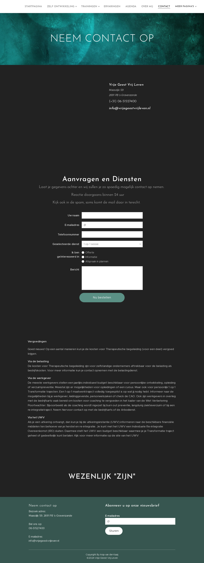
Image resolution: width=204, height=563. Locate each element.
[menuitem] (37, 7)
